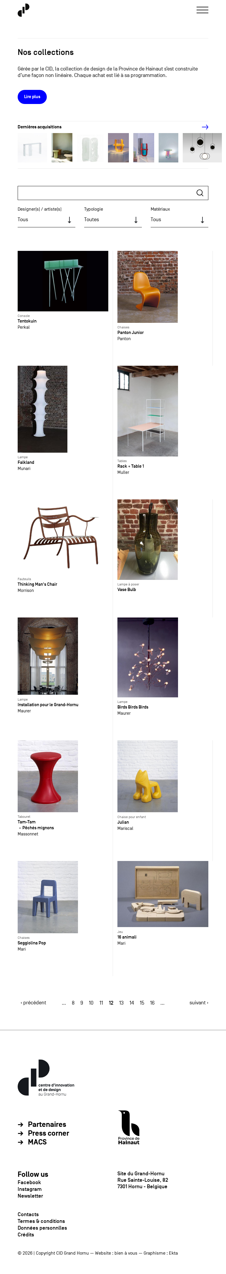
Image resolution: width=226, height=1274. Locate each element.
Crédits (26, 1234)
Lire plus (32, 97)
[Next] (201, 127)
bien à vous (125, 1253)
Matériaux (160, 209)
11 (101, 1003)
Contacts (28, 1214)
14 (131, 1003)
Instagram (30, 1189)
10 (91, 1003)
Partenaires (47, 1124)
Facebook (29, 1182)
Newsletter (30, 1196)
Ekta (173, 1253)
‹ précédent (33, 1003)
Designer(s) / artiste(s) (40, 209)
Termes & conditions (41, 1221)
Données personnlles (42, 1228)
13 (121, 1003)
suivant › (199, 1003)
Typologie (93, 209)
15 (142, 1003)
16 (152, 1003)
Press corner (48, 1133)
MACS (37, 1142)
